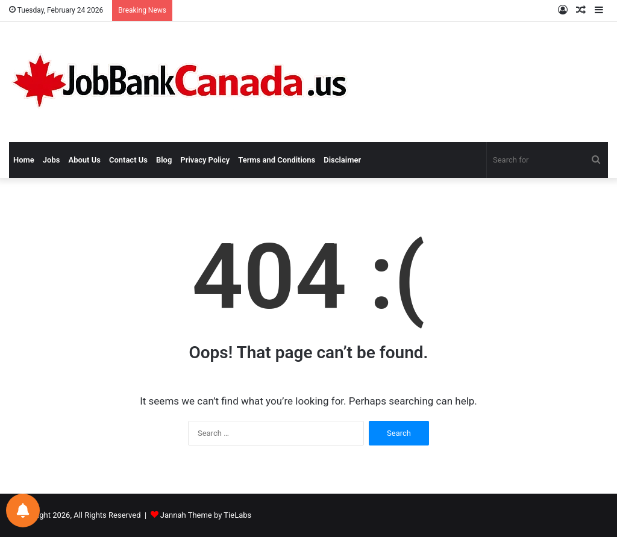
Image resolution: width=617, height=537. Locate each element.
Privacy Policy (205, 159)
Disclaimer (342, 159)
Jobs (51, 159)
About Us (84, 159)
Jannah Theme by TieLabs (205, 515)
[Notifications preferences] (23, 510)
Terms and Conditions (276, 159)
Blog (164, 159)
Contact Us (128, 159)
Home (23, 159)
